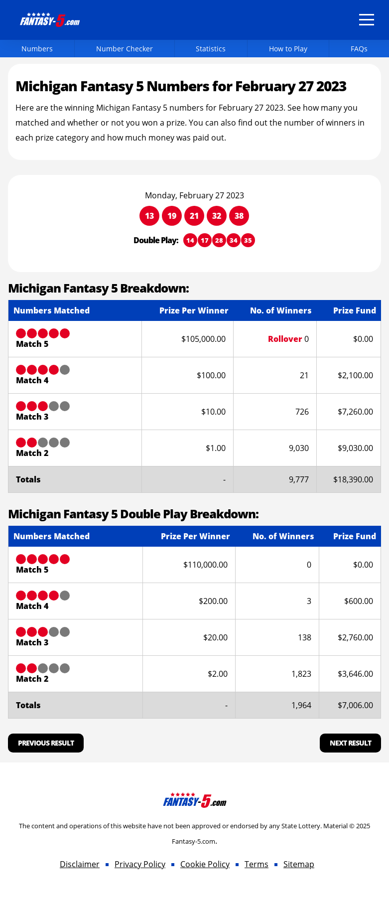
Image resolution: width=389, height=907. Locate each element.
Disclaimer (80, 864)
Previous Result (46, 743)
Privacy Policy (140, 864)
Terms (256, 864)
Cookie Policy (205, 864)
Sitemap (298, 864)
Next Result (350, 743)
